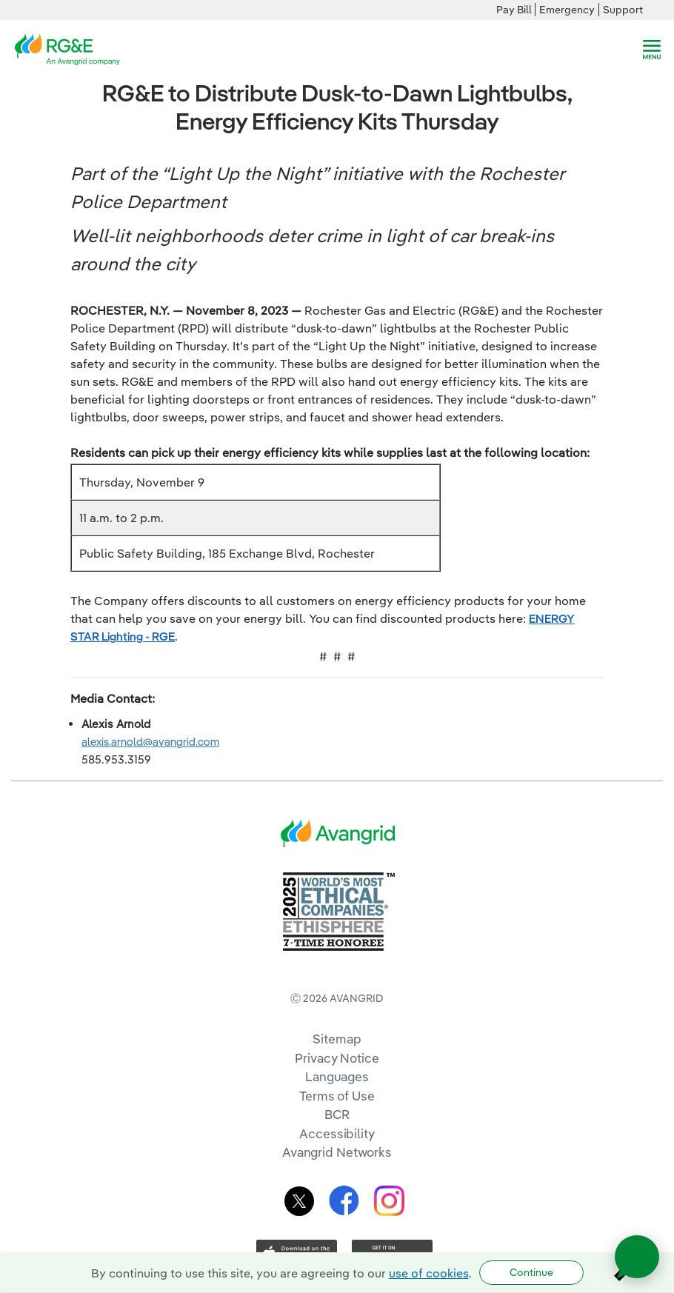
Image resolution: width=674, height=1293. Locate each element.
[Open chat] (637, 1256)
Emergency (567, 9)
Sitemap (337, 1038)
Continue (531, 1272)
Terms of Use (337, 1095)
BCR (337, 1114)
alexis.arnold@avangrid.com (150, 742)
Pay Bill (514, 9)
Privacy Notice (336, 1058)
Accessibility (337, 1133)
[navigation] (652, 50)
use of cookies (429, 1273)
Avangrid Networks (337, 1152)
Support (623, 9)
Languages (337, 1076)
